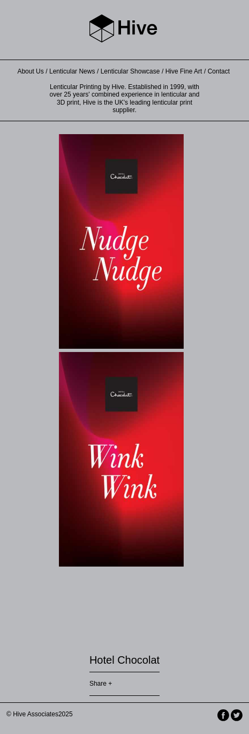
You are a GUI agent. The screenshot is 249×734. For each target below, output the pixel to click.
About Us (30, 71)
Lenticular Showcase (130, 71)
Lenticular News (72, 71)
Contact (219, 71)
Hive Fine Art (183, 71)
